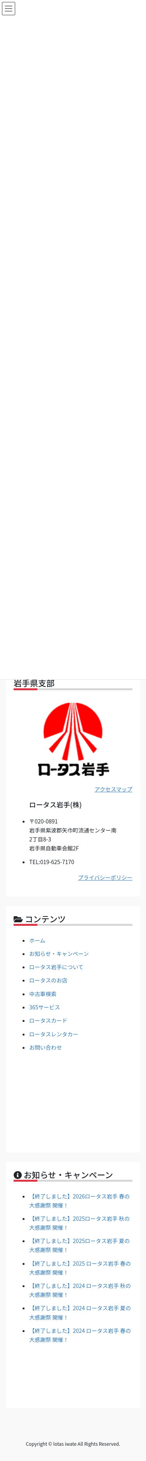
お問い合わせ (45, 1047)
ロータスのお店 (48, 980)
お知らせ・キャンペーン (59, 953)
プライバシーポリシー (105, 877)
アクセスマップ (113, 789)
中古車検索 (42, 994)
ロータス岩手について (56, 967)
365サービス (44, 1007)
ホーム (37, 940)
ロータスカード (48, 1020)
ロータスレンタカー (53, 1034)
